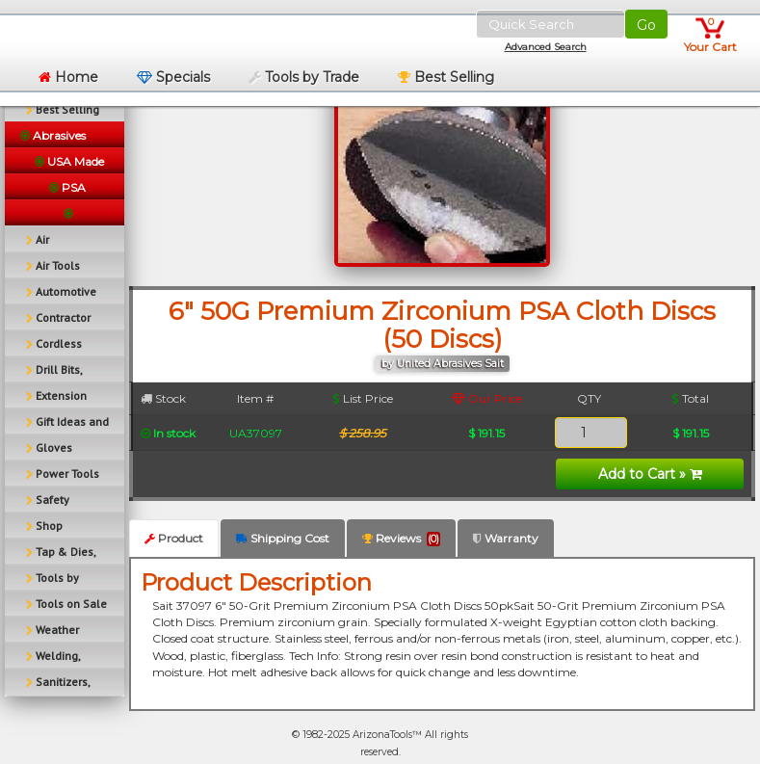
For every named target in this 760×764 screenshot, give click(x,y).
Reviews (401, 538)
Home (68, 77)
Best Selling (446, 77)
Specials (173, 77)
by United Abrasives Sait (442, 363)
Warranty (505, 538)
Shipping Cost (282, 538)
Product (173, 538)
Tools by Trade (304, 77)
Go (646, 25)
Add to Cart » (650, 474)
